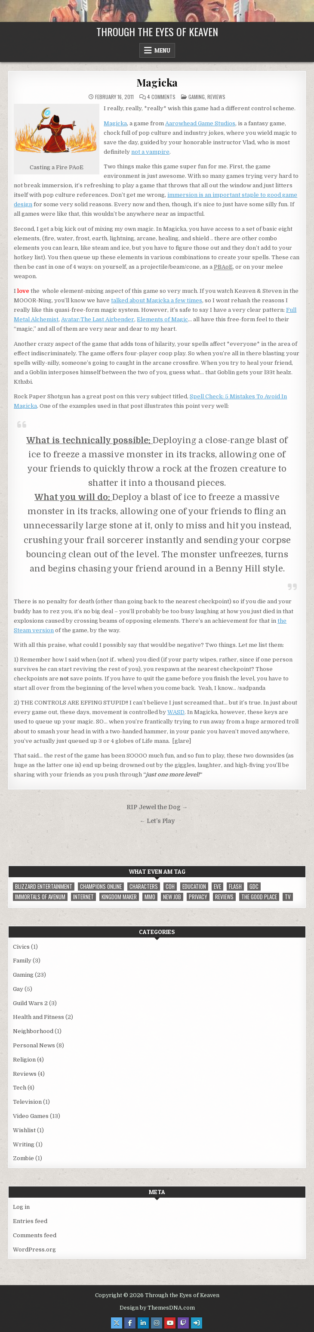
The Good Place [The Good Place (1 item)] (259, 897)
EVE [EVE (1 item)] (217, 886)
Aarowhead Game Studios (200, 123)
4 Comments (161, 96)
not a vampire (150, 152)
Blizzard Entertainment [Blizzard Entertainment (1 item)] (43, 886)
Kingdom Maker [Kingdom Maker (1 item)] (119, 897)
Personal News (34, 1045)
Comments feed (34, 1235)
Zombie (23, 1158)
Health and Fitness (38, 1017)
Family (22, 960)
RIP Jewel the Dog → (157, 807)
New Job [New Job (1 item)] (172, 897)
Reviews (216, 96)
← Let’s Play (157, 821)
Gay (18, 989)
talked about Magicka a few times (156, 300)
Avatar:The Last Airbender (97, 319)
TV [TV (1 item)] (288, 897)
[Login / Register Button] (196, 1323)
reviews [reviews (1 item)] (224, 897)
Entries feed (30, 1221)
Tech (19, 1087)
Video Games (31, 1116)
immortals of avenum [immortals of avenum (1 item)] (40, 897)
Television (27, 1102)
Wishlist (24, 1130)
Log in (21, 1207)
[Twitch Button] (183, 1323)
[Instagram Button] (156, 1323)
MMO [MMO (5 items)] (150, 897)
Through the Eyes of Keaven (157, 31)
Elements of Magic (162, 319)
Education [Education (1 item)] (194, 886)
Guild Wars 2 (30, 1003)
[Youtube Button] (169, 1323)
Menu (162, 50)
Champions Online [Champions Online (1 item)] (101, 886)
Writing (23, 1144)
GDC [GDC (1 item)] (254, 886)
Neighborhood (33, 1031)
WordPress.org (34, 1249)
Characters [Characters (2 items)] (143, 886)
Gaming (196, 96)
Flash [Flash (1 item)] (235, 886)
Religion (24, 1059)
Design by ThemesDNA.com (157, 1308)
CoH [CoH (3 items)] (170, 886)
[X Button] (116, 1323)
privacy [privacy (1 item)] (198, 897)
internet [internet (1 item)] (83, 897)
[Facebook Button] (129, 1323)
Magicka (157, 82)
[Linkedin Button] (143, 1323)
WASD (176, 712)
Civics (21, 947)
